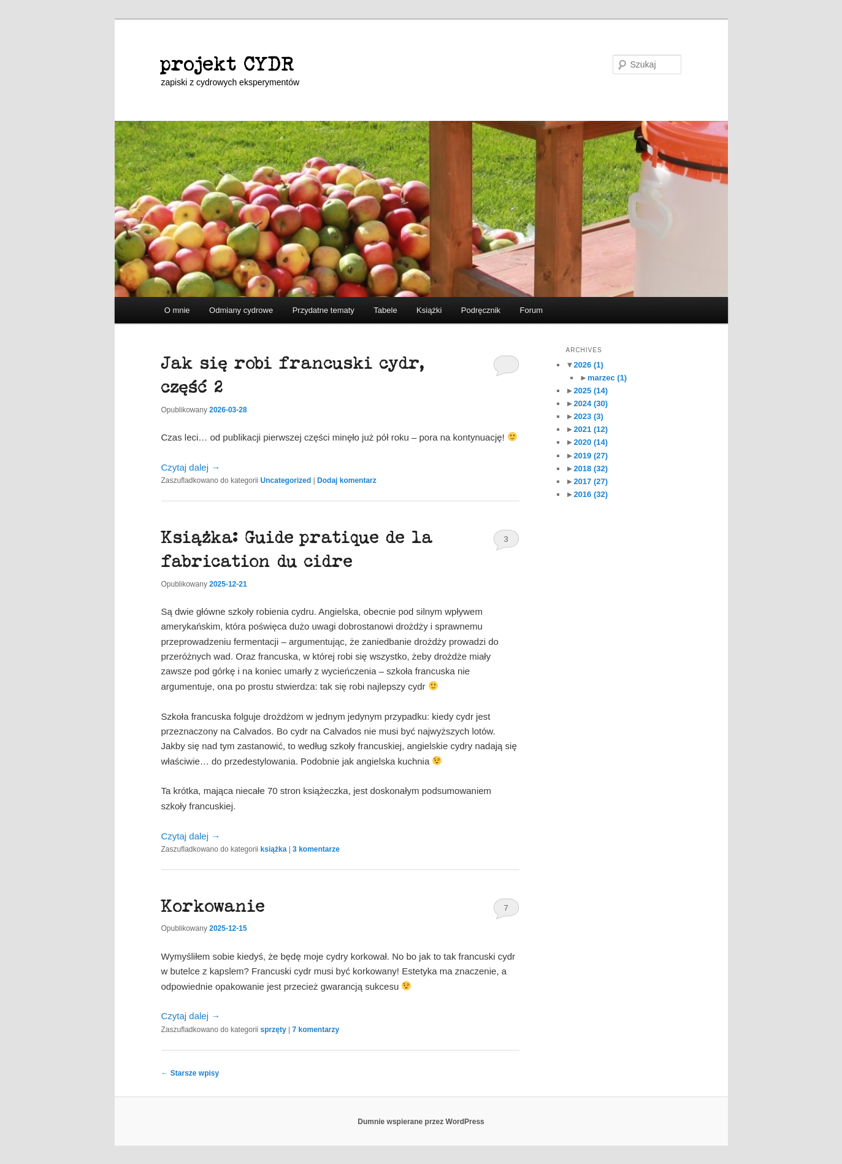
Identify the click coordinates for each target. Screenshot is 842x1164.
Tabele (385, 310)
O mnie (177, 310)
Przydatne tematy (323, 310)
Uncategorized (286, 480)
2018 (590, 468)
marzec (607, 377)
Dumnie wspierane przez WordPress (421, 1121)
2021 (590, 429)
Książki (429, 310)
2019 (590, 455)
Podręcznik (480, 310)
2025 (590, 390)
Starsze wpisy (190, 1073)
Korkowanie (213, 906)
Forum (531, 310)
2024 (590, 403)
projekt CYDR (228, 64)
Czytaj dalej (191, 467)
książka (274, 849)
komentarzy (315, 1029)
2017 (590, 481)
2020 (590, 442)
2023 (588, 416)
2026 (588, 364)
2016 (590, 494)
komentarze (316, 849)
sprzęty (273, 1029)
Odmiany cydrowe (241, 310)
